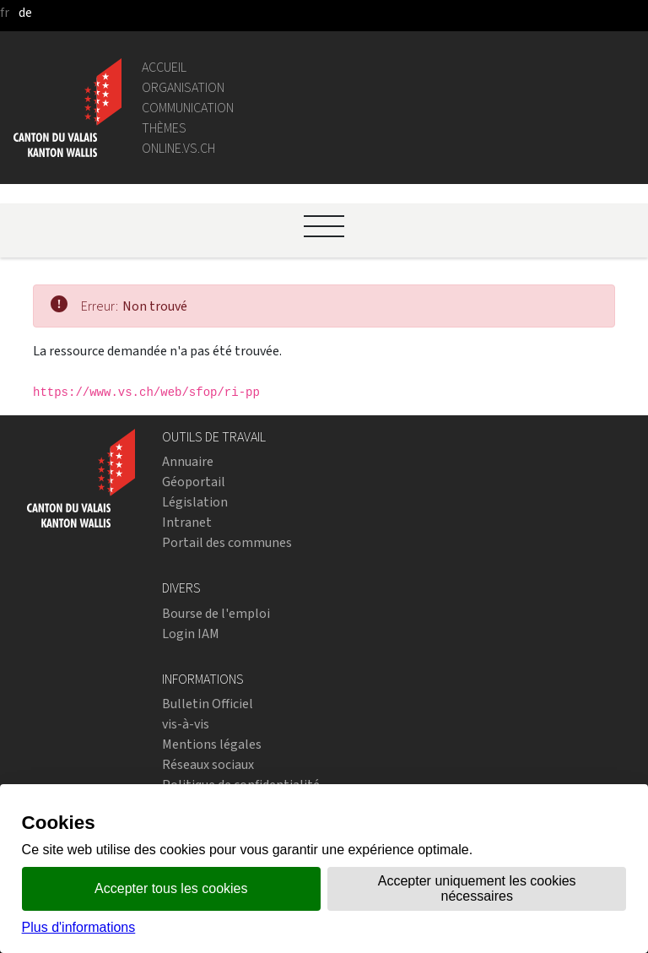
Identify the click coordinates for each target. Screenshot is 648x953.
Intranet (187, 522)
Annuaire (187, 461)
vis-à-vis (185, 724)
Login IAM (190, 633)
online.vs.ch (178, 148)
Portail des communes (227, 542)
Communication (188, 107)
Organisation (183, 87)
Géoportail (193, 481)
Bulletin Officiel (207, 703)
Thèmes (164, 128)
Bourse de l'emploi (216, 613)
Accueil (164, 67)
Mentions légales (212, 744)
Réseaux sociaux (208, 764)
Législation (195, 502)
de (25, 12)
